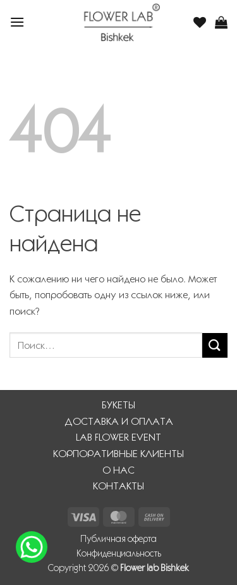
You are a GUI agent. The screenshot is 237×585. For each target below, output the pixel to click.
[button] (17, 21)
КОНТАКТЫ (118, 486)
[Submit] (215, 345)
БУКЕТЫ (118, 404)
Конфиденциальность (118, 553)
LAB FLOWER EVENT (118, 437)
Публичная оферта (118, 539)
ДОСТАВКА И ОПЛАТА (118, 421)
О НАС (118, 470)
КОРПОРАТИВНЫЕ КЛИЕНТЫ (118, 453)
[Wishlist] (199, 22)
